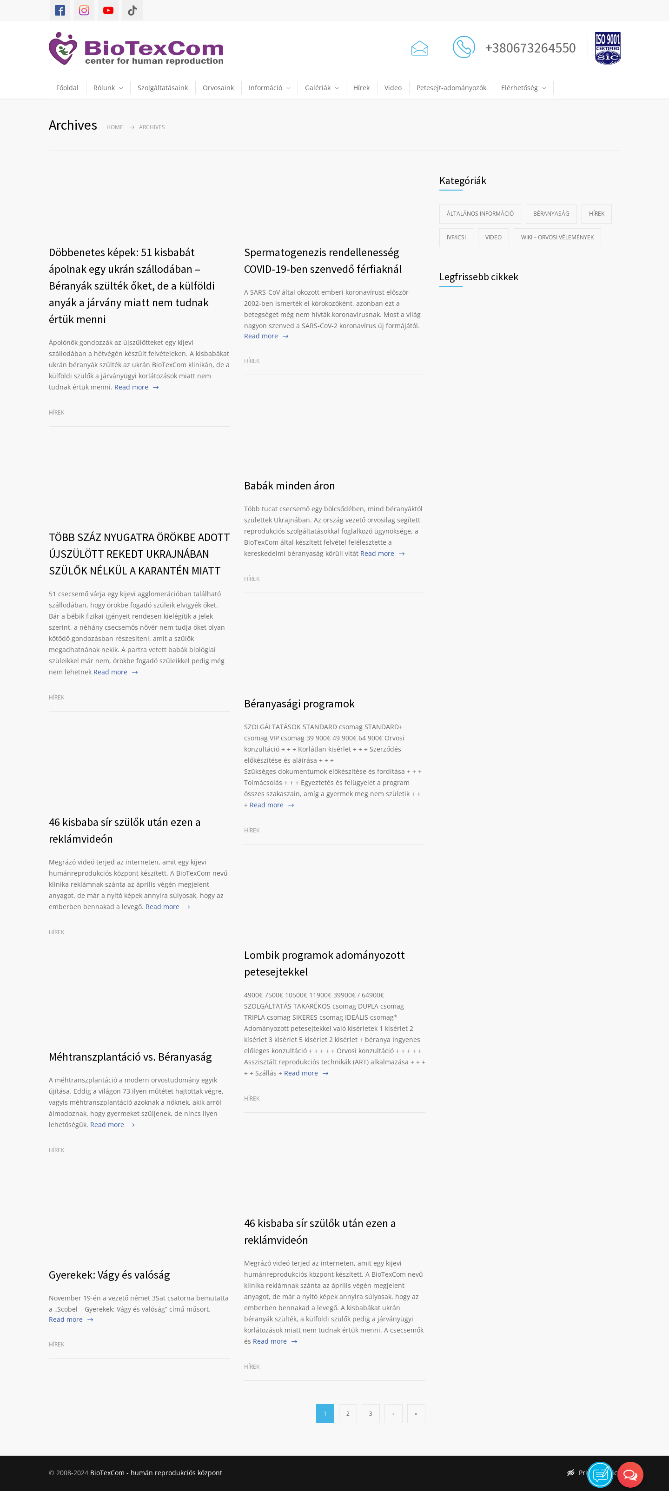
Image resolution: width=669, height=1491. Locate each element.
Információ (265, 87)
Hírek (361, 87)
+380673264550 (528, 47)
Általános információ (480, 214)
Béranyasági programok (299, 703)
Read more (131, 387)
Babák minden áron (289, 485)
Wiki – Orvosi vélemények (557, 237)
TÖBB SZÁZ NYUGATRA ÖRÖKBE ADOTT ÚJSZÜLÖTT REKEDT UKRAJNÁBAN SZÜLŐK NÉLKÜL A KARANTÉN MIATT (139, 554)
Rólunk (104, 87)
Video (393, 87)
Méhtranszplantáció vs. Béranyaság (130, 1056)
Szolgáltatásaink (163, 87)
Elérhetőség (519, 87)
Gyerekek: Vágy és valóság (109, 1274)
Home (114, 127)
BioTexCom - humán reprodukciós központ (156, 1472)
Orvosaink (218, 87)
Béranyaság (551, 214)
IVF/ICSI (456, 237)
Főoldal (67, 87)
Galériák (318, 87)
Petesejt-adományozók (451, 87)
